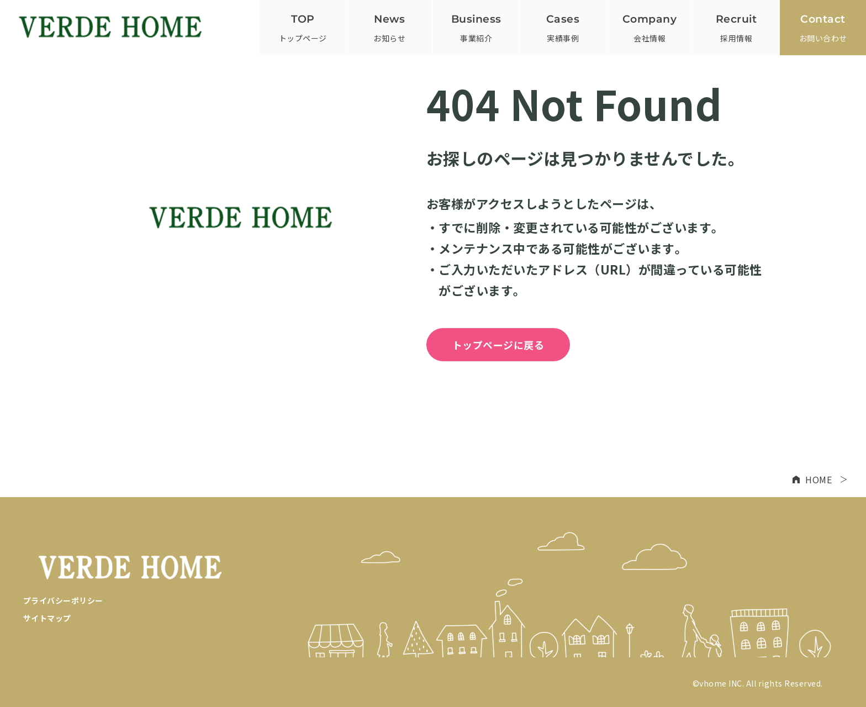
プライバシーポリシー (63, 600)
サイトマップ (47, 618)
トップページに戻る (498, 344)
